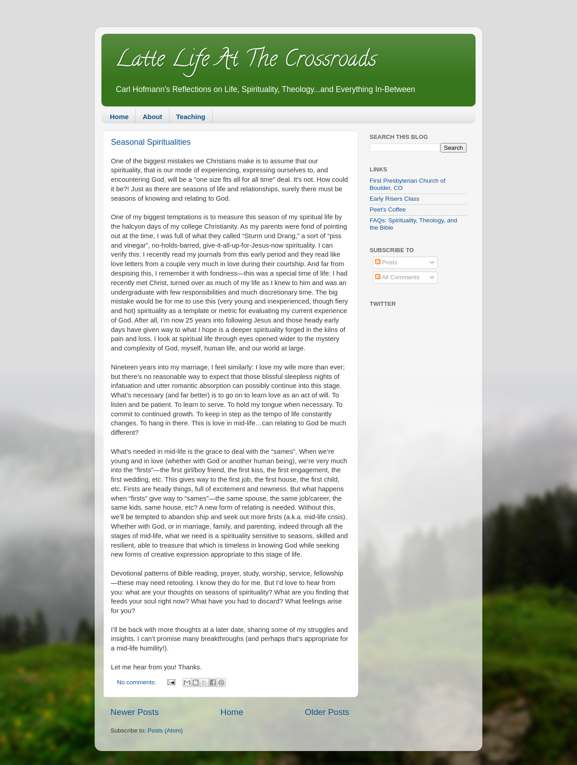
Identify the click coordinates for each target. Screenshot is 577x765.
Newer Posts (134, 712)
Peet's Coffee (388, 209)
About (152, 116)
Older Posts (327, 712)
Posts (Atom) (165, 730)
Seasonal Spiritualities (151, 142)
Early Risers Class (394, 198)
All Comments (397, 277)
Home (119, 116)
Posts (386, 262)
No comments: (137, 682)
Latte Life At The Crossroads (245, 61)
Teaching (191, 116)
